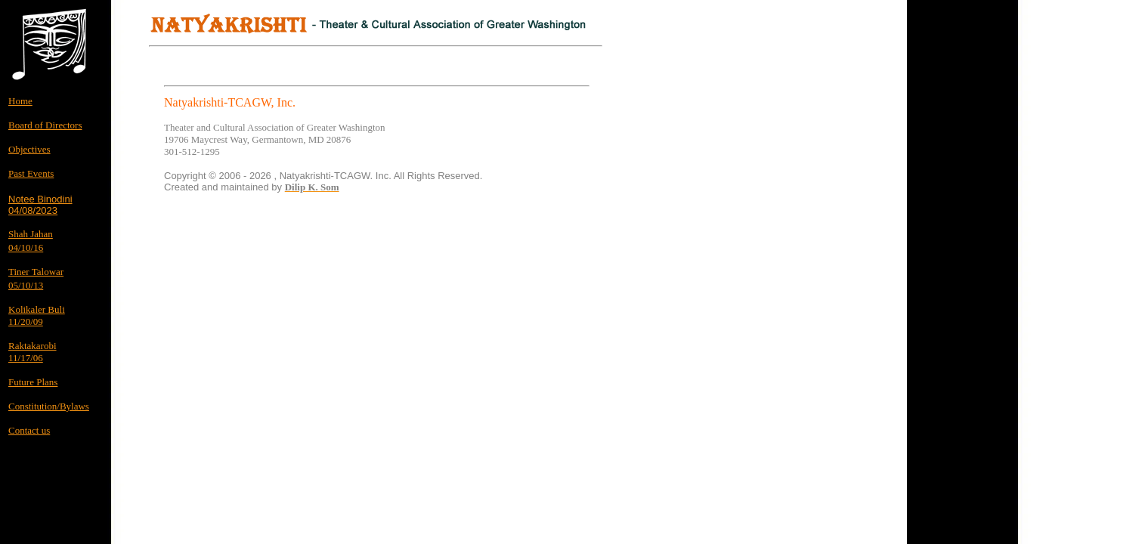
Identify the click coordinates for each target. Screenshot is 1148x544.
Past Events (31, 173)
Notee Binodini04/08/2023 (40, 204)
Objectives (29, 149)
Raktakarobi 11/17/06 (32, 351)
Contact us (29, 430)
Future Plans (32, 382)
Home (20, 101)
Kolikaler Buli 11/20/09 (36, 315)
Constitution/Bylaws (48, 406)
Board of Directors (45, 125)
